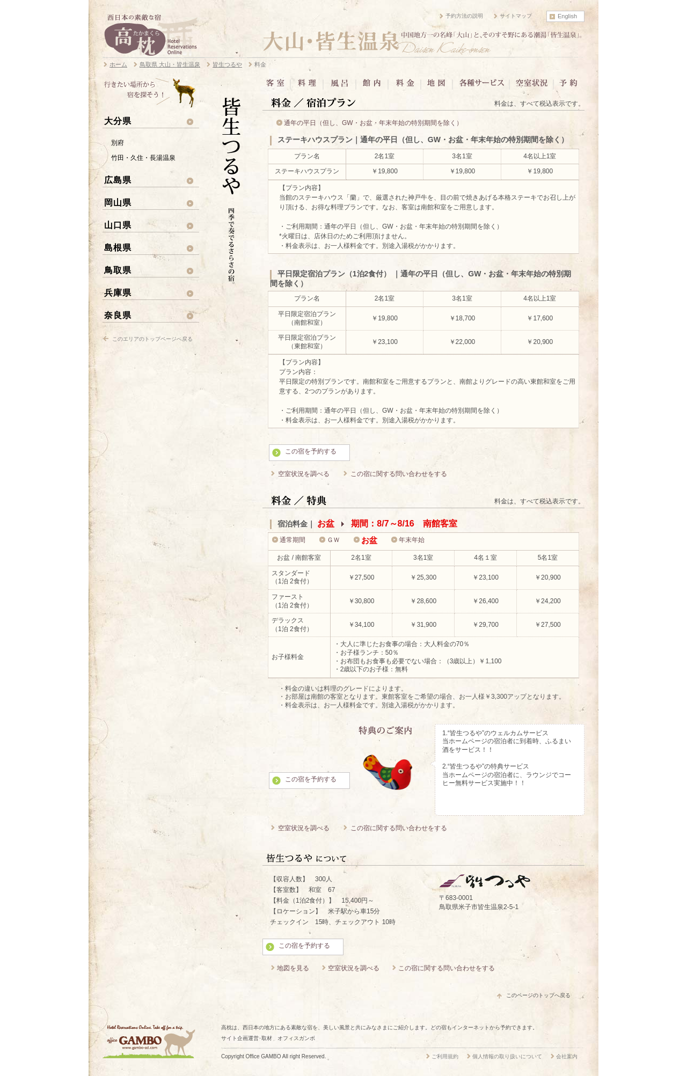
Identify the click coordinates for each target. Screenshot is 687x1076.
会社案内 (567, 1056)
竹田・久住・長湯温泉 (143, 158)
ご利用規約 (445, 1056)
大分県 (117, 121)
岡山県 (117, 202)
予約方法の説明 (464, 16)
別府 (117, 143)
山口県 (117, 225)
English (567, 16)
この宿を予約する (311, 451)
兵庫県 (117, 292)
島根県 (117, 247)
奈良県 (117, 315)
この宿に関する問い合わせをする (398, 474)
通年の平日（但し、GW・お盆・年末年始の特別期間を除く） (373, 123)
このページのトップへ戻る (538, 995)
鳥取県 (117, 270)
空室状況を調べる (304, 474)
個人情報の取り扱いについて (507, 1056)
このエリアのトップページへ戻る (152, 339)
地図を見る (293, 968)
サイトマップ (516, 16)
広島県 (117, 180)
